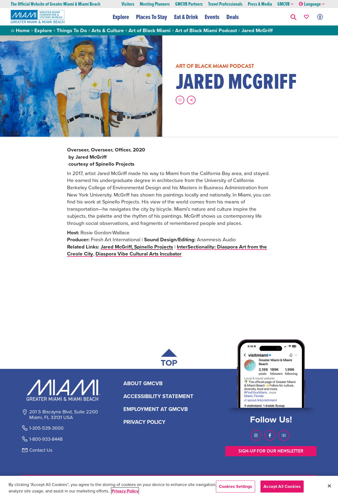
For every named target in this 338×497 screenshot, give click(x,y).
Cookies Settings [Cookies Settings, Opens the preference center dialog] (235, 486)
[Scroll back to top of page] (169, 358)
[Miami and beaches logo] (63, 390)
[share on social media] (191, 100)
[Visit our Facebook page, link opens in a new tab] (269, 435)
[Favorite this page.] (180, 100)
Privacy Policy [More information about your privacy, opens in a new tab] (125, 491)
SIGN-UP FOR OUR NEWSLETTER (270, 451)
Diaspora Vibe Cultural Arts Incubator (138, 253)
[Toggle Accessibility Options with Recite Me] (320, 16)
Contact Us (40, 450)
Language (312, 4)
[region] (169, 486)
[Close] (329, 486)
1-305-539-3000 (46, 428)
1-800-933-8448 (46, 439)
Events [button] (212, 16)
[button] (293, 16)
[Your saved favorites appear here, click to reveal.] (306, 16)
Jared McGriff (137, 246)
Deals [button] (232, 16)
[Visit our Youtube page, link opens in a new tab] (283, 435)
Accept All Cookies (282, 486)
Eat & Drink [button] (186, 16)
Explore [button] (121, 16)
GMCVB (285, 4)
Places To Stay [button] (151, 16)
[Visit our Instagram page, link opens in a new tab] (256, 435)
